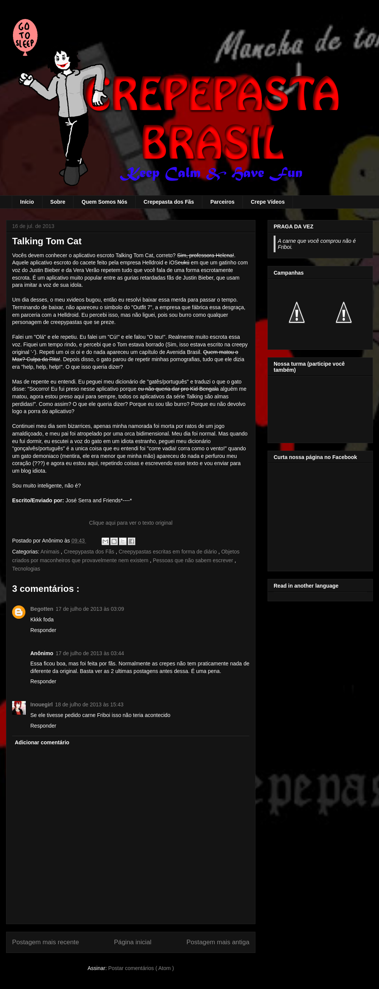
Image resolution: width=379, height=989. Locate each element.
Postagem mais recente (45, 942)
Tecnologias (26, 569)
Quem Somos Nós (104, 202)
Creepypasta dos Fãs (90, 552)
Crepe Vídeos (268, 202)
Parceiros (222, 202)
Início (27, 202)
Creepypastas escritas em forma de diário (168, 552)
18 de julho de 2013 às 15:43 (89, 704)
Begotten (41, 609)
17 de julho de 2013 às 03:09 (90, 609)
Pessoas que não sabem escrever (194, 560)
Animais (51, 552)
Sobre (58, 202)
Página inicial (133, 942)
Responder (43, 630)
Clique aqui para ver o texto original (130, 523)
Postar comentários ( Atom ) (141, 968)
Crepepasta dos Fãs (169, 202)
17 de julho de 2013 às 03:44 (90, 653)
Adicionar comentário (42, 742)
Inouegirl (41, 704)
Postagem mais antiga (217, 942)
